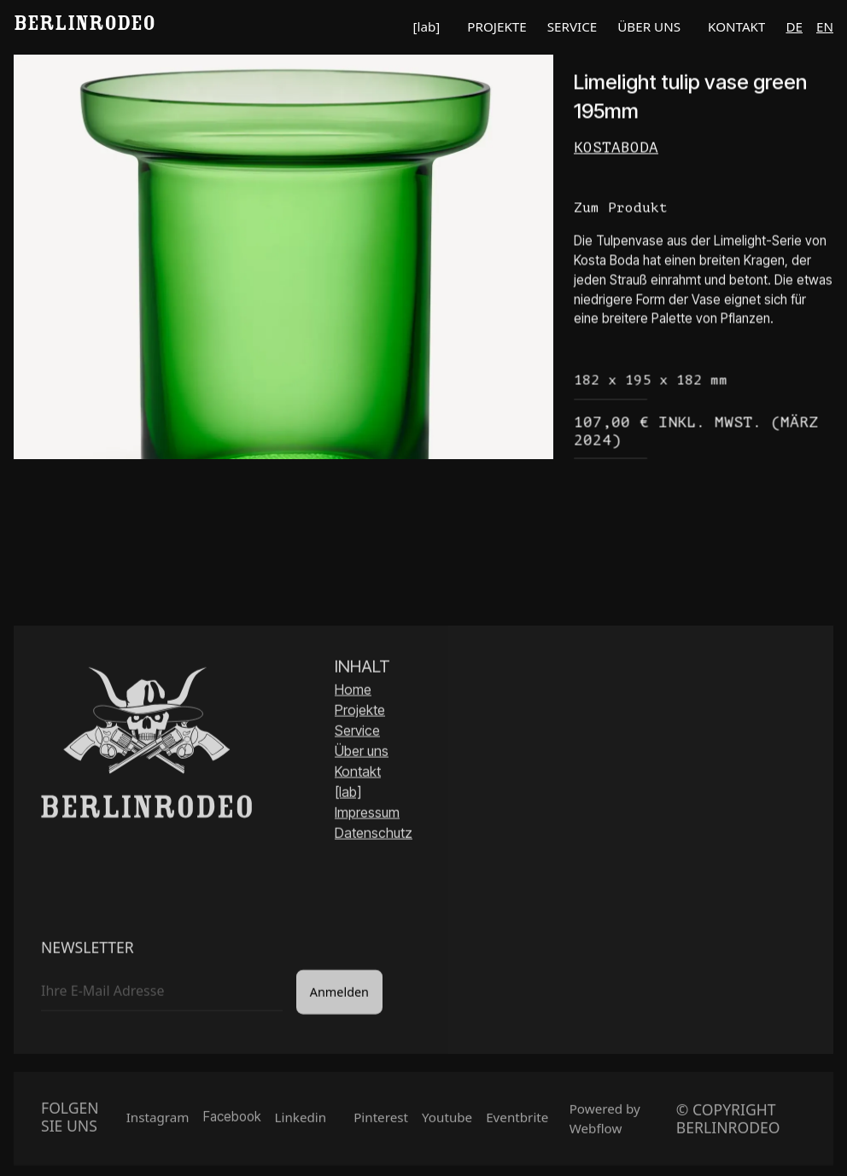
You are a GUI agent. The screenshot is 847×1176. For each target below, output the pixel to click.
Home (353, 691)
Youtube (447, 1120)
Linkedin (301, 1120)
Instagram (158, 1120)
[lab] (348, 793)
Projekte (360, 711)
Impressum (367, 814)
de (794, 26)
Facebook (232, 1120)
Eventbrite (517, 1120)
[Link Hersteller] (703, 148)
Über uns (361, 752)
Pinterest (380, 1120)
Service (357, 732)
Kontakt (358, 773)
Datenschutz (373, 834)
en (824, 26)
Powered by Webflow (605, 1121)
